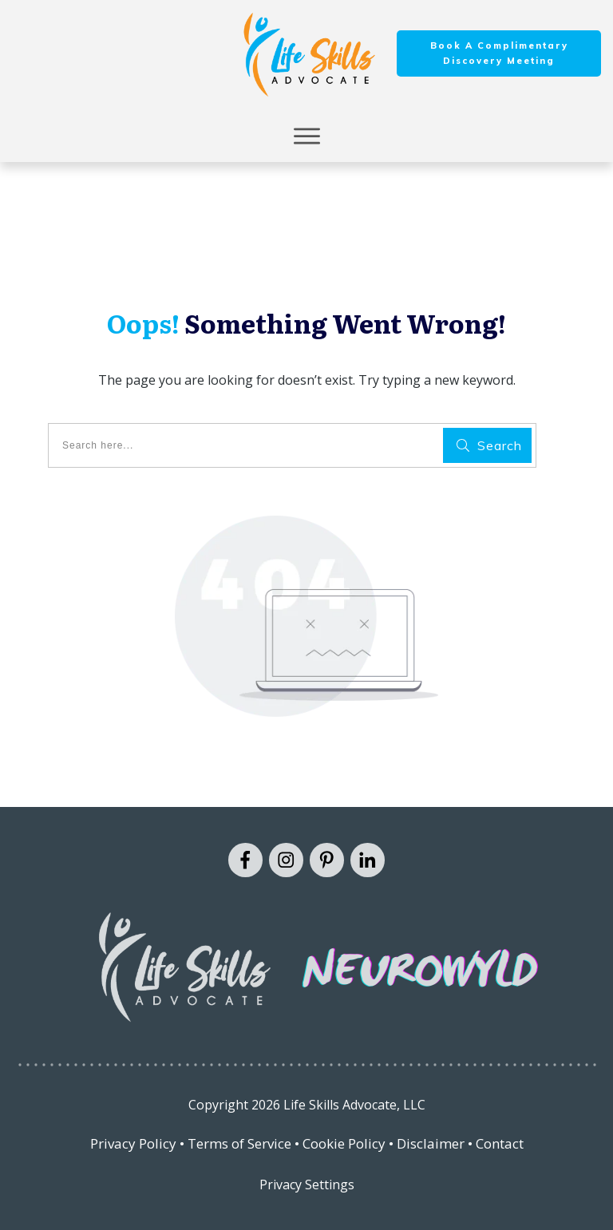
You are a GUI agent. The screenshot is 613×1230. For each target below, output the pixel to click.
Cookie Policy (344, 1143)
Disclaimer (431, 1143)
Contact (500, 1143)
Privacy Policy (133, 1143)
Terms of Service (239, 1143)
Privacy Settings (306, 1184)
